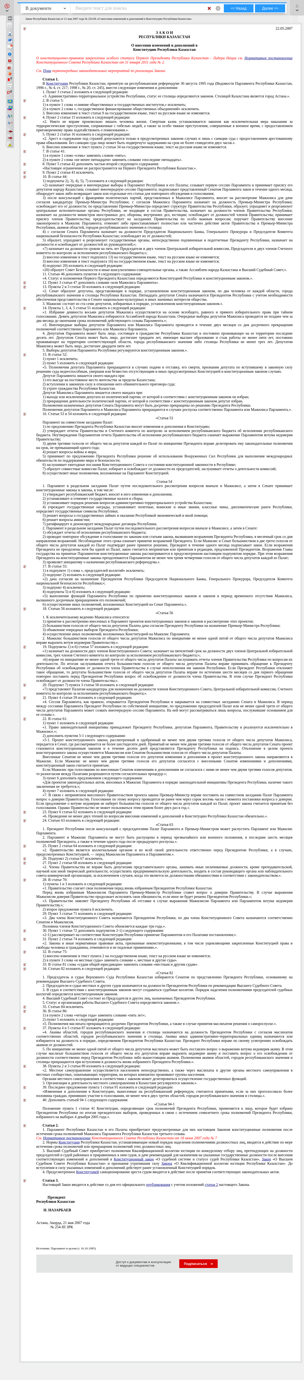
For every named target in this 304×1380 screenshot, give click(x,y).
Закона (166, 1163)
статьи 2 (211, 1185)
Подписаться (198, 1264)
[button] (7, 8)
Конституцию (57, 83)
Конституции (69, 1142)
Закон (266, 1159)
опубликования (158, 1185)
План (47, 71)
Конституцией (87, 1172)
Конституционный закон (134, 1159)
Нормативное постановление (269, 58)
